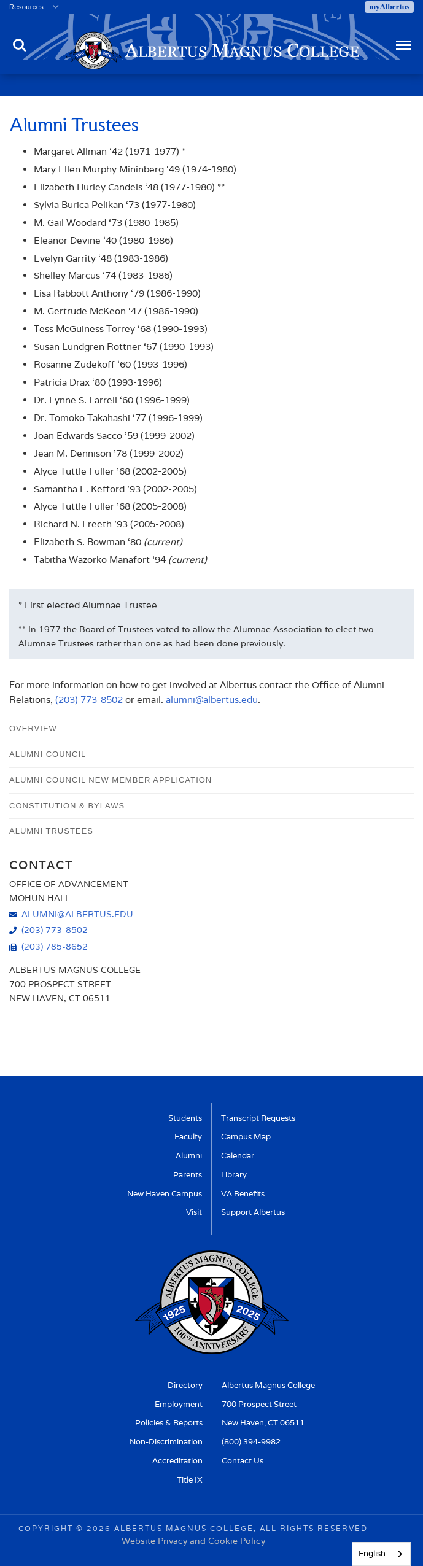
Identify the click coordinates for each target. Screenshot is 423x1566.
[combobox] (381, 1554)
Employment (179, 1404)
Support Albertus (253, 1212)
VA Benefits (243, 1193)
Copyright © (50, 1528)
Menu (402, 39)
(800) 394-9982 (251, 1441)
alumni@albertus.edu (212, 699)
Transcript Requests (258, 1118)
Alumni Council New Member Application (110, 780)
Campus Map (246, 1136)
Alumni (189, 1155)
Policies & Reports (169, 1422)
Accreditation (177, 1461)
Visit (194, 1212)
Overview (33, 728)
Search (19, 45)
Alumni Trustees (51, 830)
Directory (185, 1385)
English (372, 1553)
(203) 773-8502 (89, 699)
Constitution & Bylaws (67, 805)
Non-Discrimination (166, 1441)
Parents (187, 1174)
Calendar (237, 1155)
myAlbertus (389, 6)
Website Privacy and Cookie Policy (193, 1540)
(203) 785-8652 (54, 946)
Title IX (190, 1480)
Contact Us (242, 1461)
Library (234, 1174)
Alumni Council (47, 754)
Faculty (188, 1136)
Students (185, 1118)
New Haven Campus (164, 1193)
